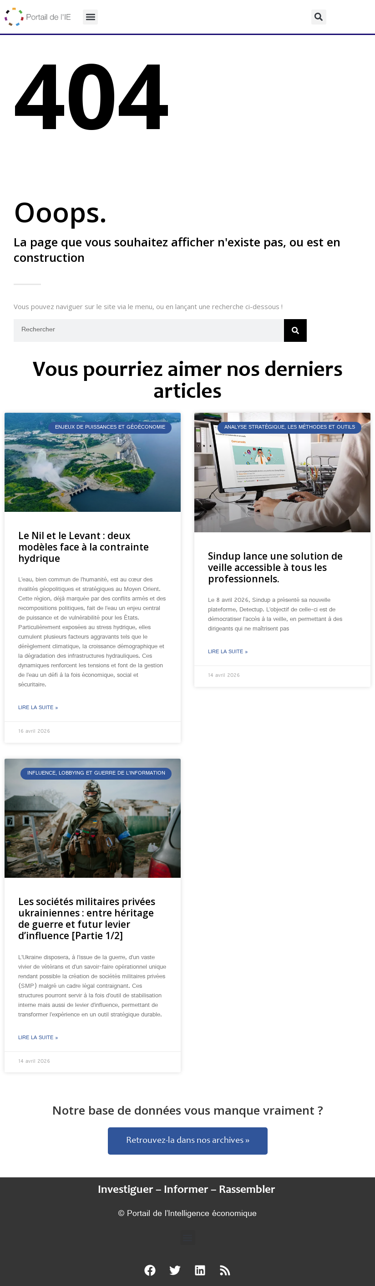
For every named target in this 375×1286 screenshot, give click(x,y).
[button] (90, 17)
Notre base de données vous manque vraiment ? (187, 1110)
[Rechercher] (295, 330)
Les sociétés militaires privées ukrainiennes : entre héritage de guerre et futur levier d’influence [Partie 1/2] (86, 918)
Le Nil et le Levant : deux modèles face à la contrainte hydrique (83, 547)
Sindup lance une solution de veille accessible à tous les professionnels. (275, 567)
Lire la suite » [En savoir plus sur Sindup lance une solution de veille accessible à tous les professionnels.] (228, 652)
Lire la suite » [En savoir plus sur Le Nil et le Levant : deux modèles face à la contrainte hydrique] (38, 708)
